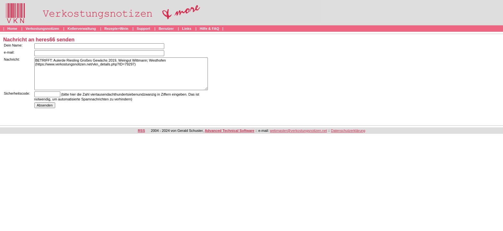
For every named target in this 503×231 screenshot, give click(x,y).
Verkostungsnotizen (42, 28)
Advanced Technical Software (229, 131)
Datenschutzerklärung (348, 131)
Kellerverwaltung (81, 28)
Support (143, 28)
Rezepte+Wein (116, 28)
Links (187, 28)
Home (12, 28)
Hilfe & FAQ (209, 28)
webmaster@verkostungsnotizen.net (298, 131)
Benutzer (166, 28)
